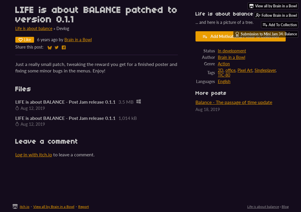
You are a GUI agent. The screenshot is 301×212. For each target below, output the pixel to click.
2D (220, 70)
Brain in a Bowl (78, 39)
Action (224, 64)
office (230, 70)
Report (83, 206)
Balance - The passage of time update (233, 102)
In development (232, 51)
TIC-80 (224, 75)
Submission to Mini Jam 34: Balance (266, 34)
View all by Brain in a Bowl (53, 206)
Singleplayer (265, 70)
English (224, 81)
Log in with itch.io (33, 154)
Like (25, 39)
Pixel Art (245, 70)
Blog (285, 206)
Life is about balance (33, 28)
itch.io (24, 206)
